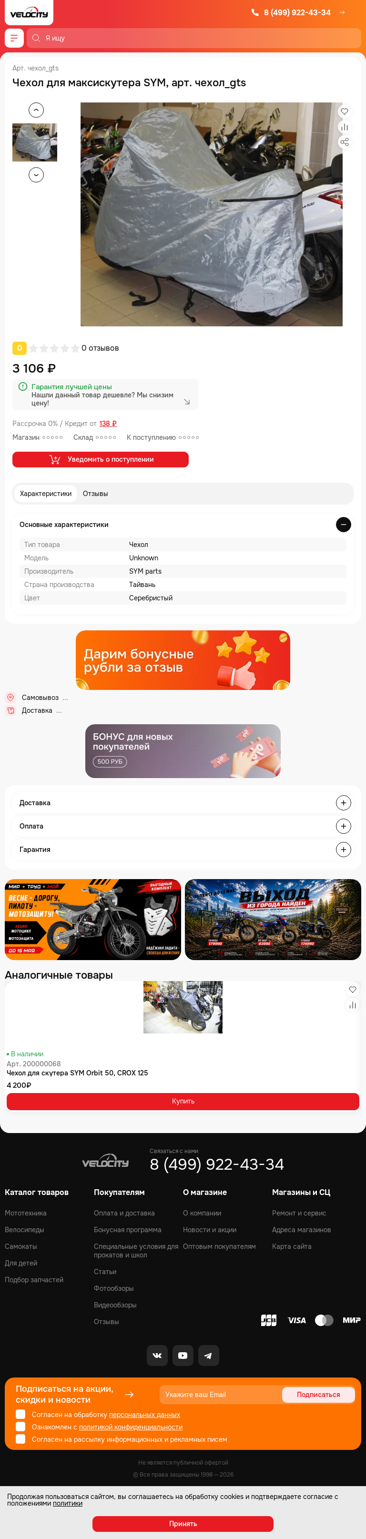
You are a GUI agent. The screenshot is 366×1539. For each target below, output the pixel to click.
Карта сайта (292, 1246)
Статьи (105, 1271)
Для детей (21, 1263)
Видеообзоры (115, 1305)
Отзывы (95, 493)
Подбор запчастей (34, 1280)
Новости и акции (209, 1229)
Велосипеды (24, 1229)
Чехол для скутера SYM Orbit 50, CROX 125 (77, 1073)
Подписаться (318, 1394)
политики (67, 1503)
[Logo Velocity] (29, 12)
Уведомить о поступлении (101, 459)
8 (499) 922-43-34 (291, 13)
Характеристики (45, 493)
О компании (202, 1213)
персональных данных (144, 1414)
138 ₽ (108, 424)
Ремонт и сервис (299, 1213)
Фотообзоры (114, 1288)
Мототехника (26, 1213)
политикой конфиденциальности (131, 1427)
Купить (183, 1101)
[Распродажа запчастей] (93, 919)
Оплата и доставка (124, 1213)
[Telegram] (208, 1355)
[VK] (157, 1355)
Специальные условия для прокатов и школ (136, 1250)
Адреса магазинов (301, 1229)
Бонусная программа (128, 1229)
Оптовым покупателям (219, 1246)
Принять (183, 1523)
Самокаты (21, 1246)
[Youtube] (183, 1355)
